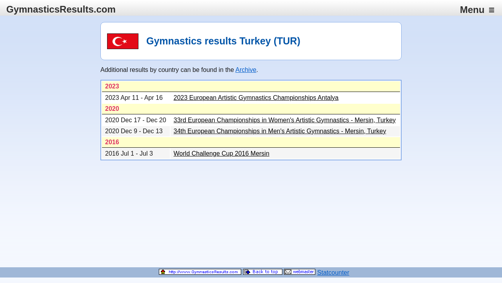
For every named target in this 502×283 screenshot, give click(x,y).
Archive (245, 69)
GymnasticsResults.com (61, 9)
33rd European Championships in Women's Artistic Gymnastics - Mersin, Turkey (285, 120)
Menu (477, 9)
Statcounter (333, 272)
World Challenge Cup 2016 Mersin (221, 153)
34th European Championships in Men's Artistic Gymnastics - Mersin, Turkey (280, 131)
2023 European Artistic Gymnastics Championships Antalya (256, 97)
